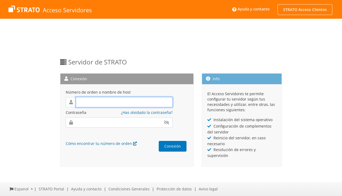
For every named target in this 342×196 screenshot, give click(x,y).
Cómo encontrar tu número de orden (101, 143)
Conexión (172, 146)
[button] (21, 188)
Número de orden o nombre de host (98, 92)
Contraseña (76, 112)
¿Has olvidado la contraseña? (147, 112)
